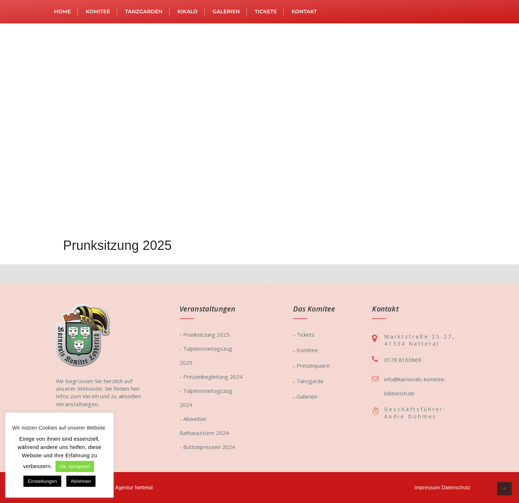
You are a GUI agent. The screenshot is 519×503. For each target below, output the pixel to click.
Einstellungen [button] (42, 481)
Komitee (98, 11)
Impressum (427, 487)
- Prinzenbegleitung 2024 (211, 376)
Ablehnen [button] (81, 481)
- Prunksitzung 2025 (204, 334)
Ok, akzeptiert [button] (75, 466)
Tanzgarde (310, 381)
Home (62, 11)
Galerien (226, 11)
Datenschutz (456, 487)
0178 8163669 (402, 359)
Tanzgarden (144, 11)
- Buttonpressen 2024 (207, 446)
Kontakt (304, 11)
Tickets (266, 11)
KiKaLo (188, 11)
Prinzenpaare (313, 365)
